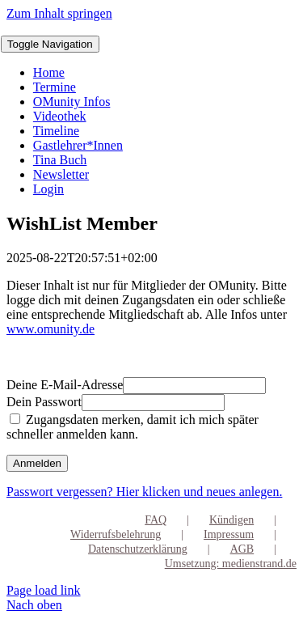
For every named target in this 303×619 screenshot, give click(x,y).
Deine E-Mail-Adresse (64, 385)
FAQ (155, 520)
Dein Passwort (44, 402)
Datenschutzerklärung (137, 549)
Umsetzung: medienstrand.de (231, 564)
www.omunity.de (50, 329)
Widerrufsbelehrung (115, 534)
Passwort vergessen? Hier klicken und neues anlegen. (144, 491)
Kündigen (231, 520)
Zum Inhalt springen (59, 13)
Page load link (43, 590)
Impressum (229, 534)
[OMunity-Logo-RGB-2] (1, 28)
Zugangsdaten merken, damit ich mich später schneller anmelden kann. (132, 427)
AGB (242, 549)
